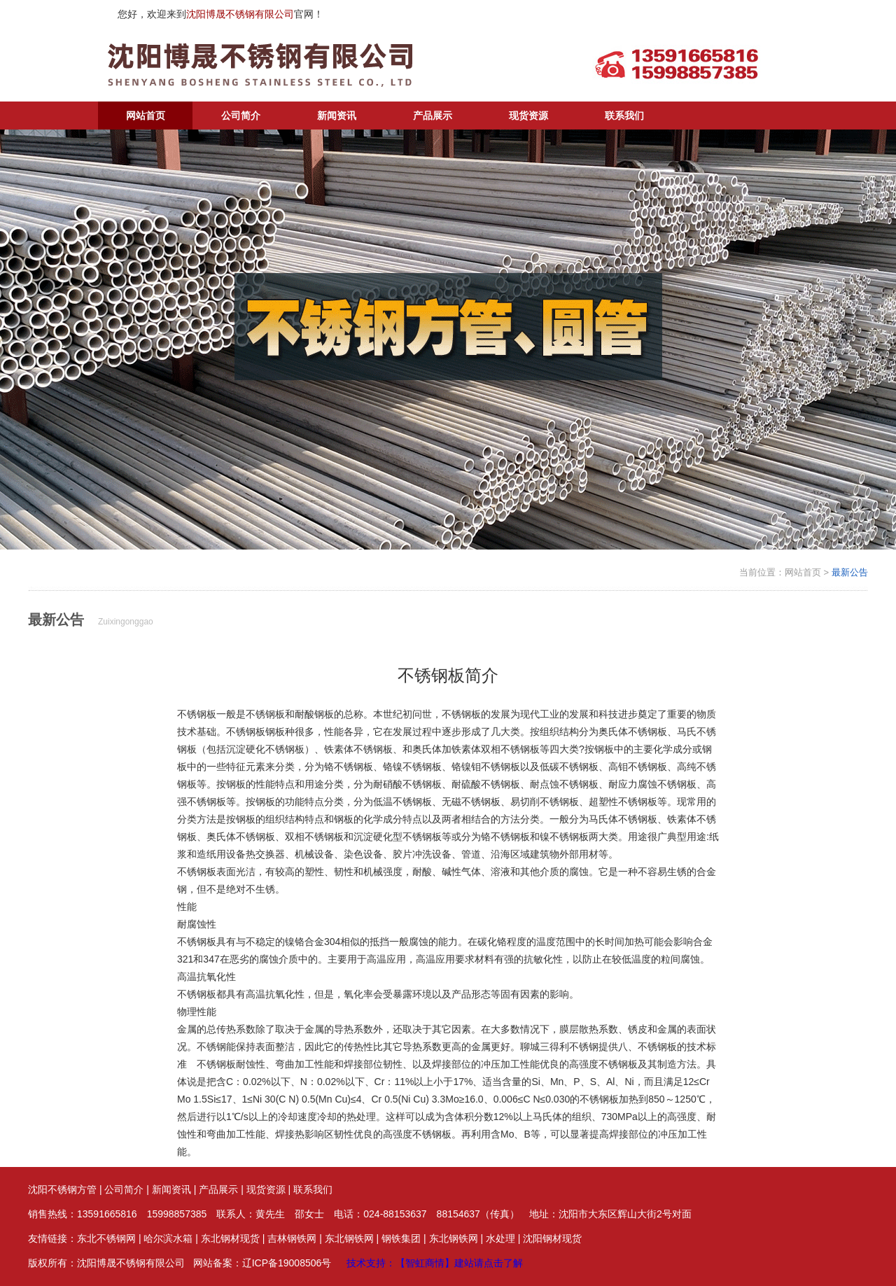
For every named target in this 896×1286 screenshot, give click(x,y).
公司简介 (240, 115)
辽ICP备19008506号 (287, 1262)
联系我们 (624, 115)
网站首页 (145, 115)
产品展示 (432, 115)
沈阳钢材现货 (552, 1238)
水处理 (500, 1238)
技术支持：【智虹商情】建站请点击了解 (434, 1262)
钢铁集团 (401, 1238)
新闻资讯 (336, 115)
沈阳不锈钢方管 (62, 1189)
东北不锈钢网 (106, 1238)
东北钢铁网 (349, 1238)
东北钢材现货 (230, 1238)
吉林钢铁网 (291, 1238)
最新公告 (850, 572)
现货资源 (528, 115)
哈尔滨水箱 (168, 1238)
